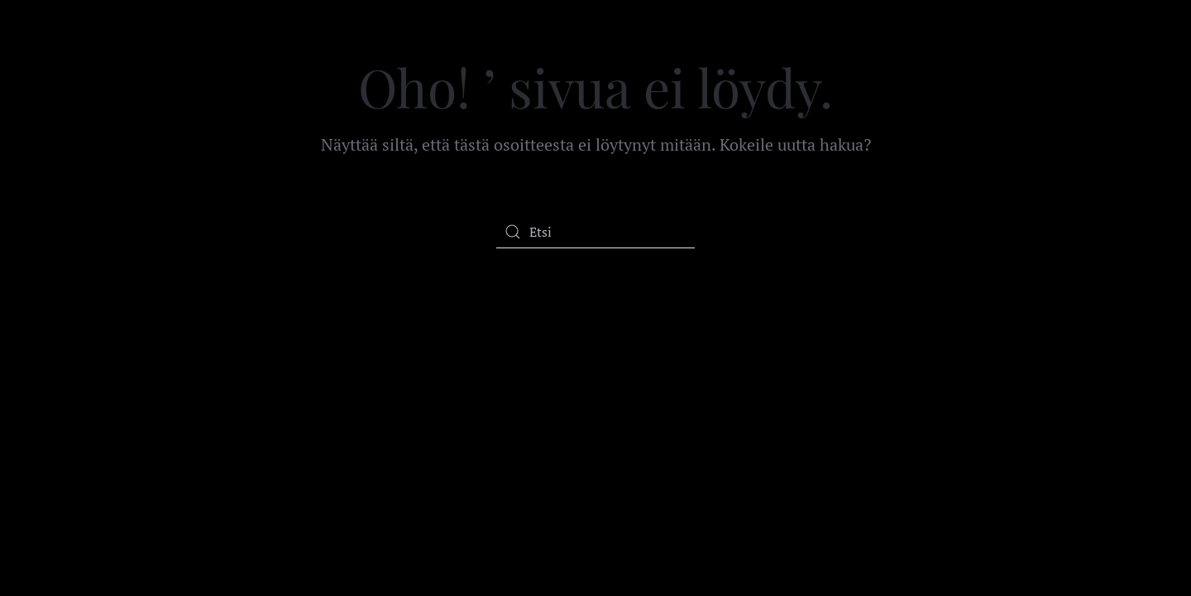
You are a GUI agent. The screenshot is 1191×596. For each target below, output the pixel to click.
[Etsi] (595, 231)
